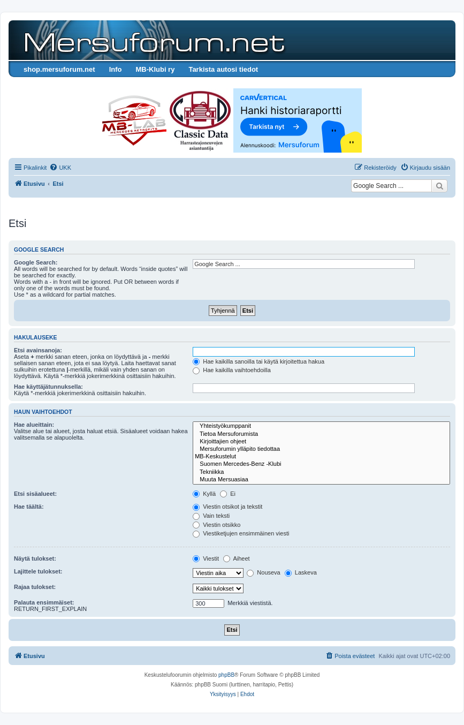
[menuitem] (60, 167)
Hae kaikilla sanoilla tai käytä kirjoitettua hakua (258, 361)
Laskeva (301, 572)
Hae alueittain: (34, 424)
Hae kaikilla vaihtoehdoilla (232, 370)
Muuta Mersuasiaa (321, 480)
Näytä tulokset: (35, 558)
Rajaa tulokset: (35, 587)
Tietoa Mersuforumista (321, 434)
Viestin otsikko (216, 525)
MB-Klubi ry (154, 69)
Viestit (206, 558)
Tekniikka (321, 472)
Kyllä (204, 493)
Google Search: (35, 262)
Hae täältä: (29, 506)
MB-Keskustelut (321, 456)
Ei (227, 493)
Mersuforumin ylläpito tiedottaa (321, 449)
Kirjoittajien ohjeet (321, 441)
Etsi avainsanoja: (38, 350)
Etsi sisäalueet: (35, 493)
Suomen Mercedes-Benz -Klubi (321, 464)
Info (115, 69)
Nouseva (263, 572)
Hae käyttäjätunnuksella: (48, 386)
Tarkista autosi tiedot (223, 69)
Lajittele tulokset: (38, 571)
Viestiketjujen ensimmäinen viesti (241, 533)
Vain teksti (211, 515)
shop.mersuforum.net (59, 69)
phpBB (226, 675)
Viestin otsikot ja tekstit (227, 506)
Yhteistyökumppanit (321, 426)
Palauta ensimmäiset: (44, 602)
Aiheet (236, 558)
